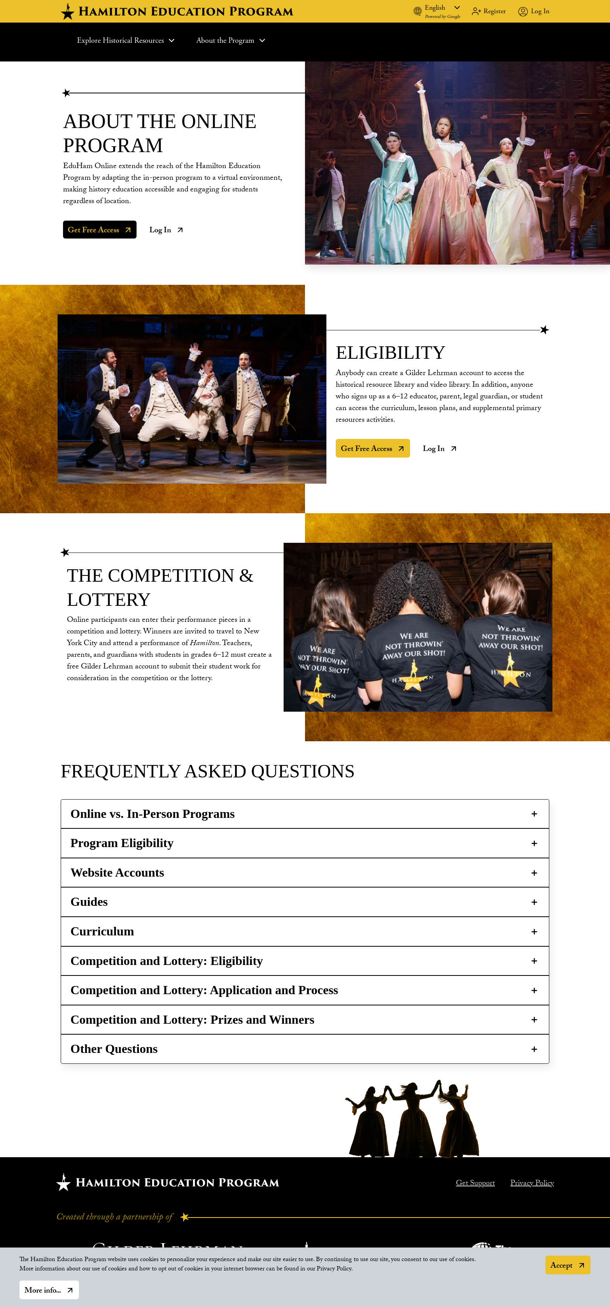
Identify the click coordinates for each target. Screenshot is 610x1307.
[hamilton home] (178, 11)
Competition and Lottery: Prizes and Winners (192, 1019)
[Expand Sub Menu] (171, 40)
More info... (43, 1294)
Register (495, 11)
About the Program (231, 41)
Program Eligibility (122, 843)
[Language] (442, 7)
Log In (540, 11)
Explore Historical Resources (126, 41)
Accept (561, 1269)
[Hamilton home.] (168, 1182)
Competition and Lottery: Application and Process (204, 990)
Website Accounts (117, 872)
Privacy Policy (532, 1184)
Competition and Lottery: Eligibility (166, 961)
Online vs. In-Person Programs (152, 814)
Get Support (475, 1184)
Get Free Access (93, 231)
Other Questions (114, 1049)
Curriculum (102, 931)
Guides (89, 902)
